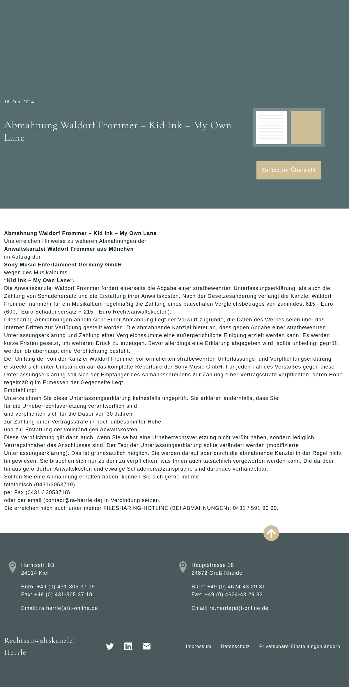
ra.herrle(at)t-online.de (68, 608)
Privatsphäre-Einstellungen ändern (299, 646)
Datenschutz (235, 646)
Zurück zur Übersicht (289, 170)
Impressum (198, 646)
